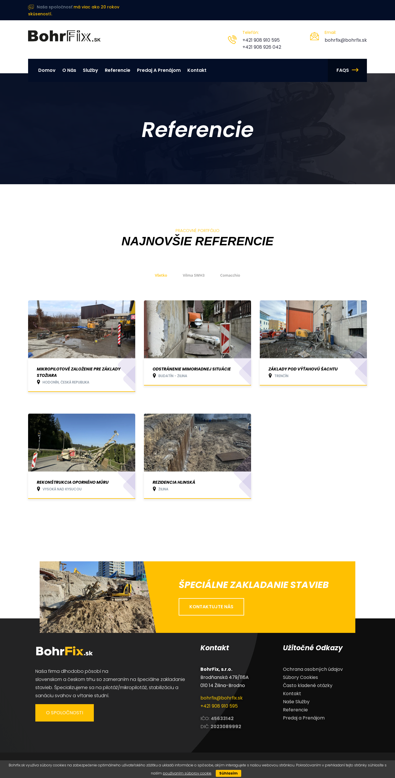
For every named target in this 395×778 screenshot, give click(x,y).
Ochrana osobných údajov (313, 669)
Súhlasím (228, 773)
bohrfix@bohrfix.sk (346, 40)
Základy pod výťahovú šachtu (303, 369)
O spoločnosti (64, 712)
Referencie (117, 70)
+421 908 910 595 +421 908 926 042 (261, 43)
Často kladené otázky (307, 685)
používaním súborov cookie (187, 773)
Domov (47, 70)
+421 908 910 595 (219, 706)
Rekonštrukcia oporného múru (73, 482)
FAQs (347, 70)
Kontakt (196, 70)
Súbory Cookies (300, 677)
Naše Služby (296, 701)
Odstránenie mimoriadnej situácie (192, 369)
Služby (90, 70)
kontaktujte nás (211, 606)
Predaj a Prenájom (159, 70)
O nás (69, 70)
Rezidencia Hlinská (174, 482)
